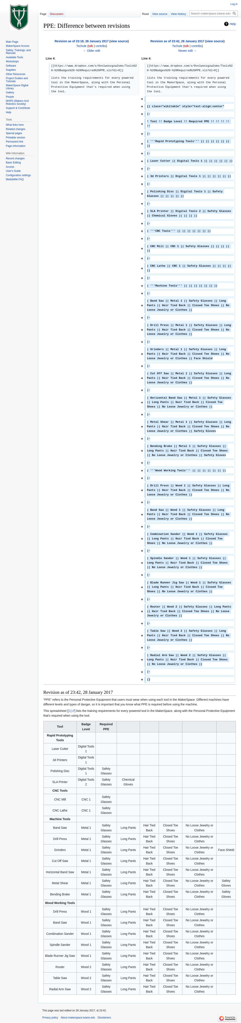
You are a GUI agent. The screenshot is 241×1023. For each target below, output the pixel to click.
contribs (100, 46)
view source (119, 41)
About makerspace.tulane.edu (78, 1017)
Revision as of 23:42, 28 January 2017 (177, 41)
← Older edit (91, 50)
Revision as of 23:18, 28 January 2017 (82, 41)
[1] (70, 711)
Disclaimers (104, 1017)
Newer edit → (187, 50)
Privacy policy (50, 1017)
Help (233, 24)
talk (90, 46)
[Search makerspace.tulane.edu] (213, 13)
